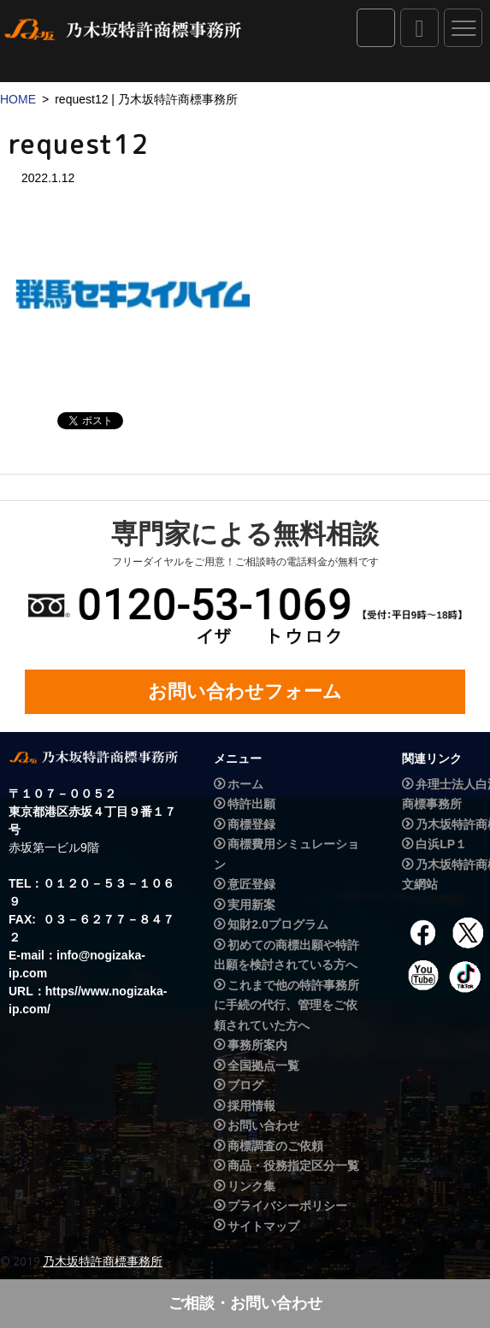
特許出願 (251, 805)
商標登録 (251, 824)
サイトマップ (263, 1226)
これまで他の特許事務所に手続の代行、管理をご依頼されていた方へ (286, 1005)
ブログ (245, 1085)
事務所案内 (257, 1045)
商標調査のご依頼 (275, 1146)
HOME (18, 99)
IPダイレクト (376, 28)
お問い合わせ (263, 1125)
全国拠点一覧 (263, 1065)
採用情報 (251, 1106)
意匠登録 (251, 884)
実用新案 (251, 905)
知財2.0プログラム (277, 924)
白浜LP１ (441, 844)
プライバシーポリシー (287, 1206)
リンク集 (251, 1186)
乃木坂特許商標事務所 (102, 1261)
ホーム (245, 784)
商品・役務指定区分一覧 (293, 1165)
